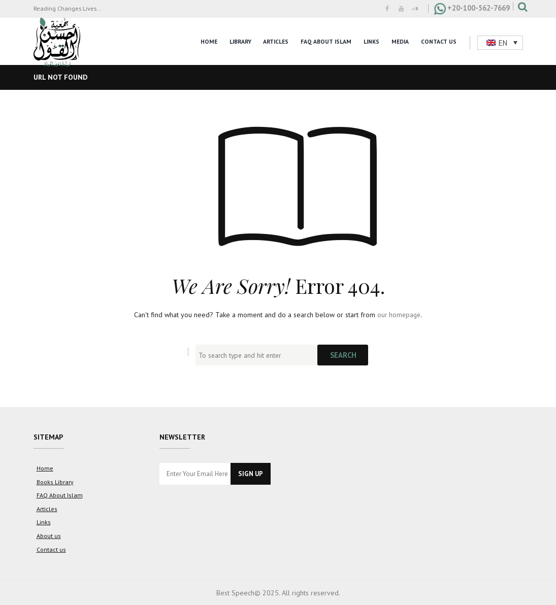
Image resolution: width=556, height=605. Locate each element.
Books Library (55, 481)
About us (48, 534)
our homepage (398, 314)
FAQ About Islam (326, 41)
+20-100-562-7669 (478, 8)
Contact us (51, 547)
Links (371, 41)
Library (240, 41)
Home (209, 41)
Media (400, 41)
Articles (275, 41)
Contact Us (438, 41)
